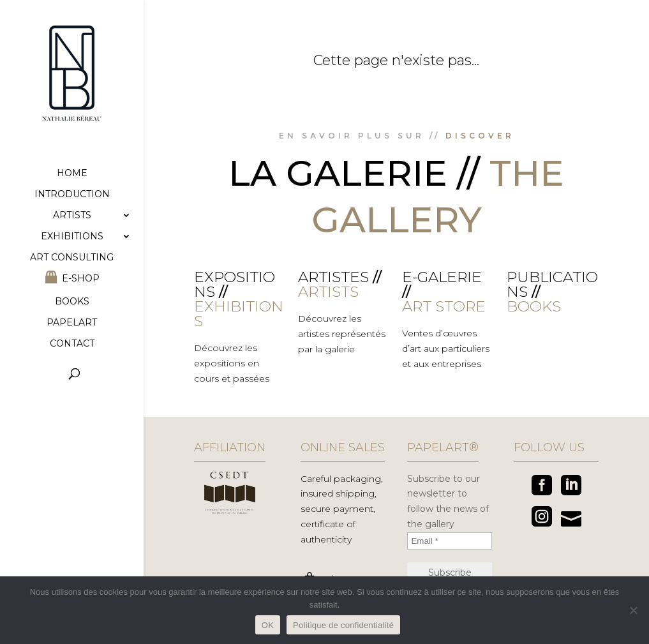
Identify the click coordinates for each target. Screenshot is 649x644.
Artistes (333, 277)
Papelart (72, 323)
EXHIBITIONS (238, 313)
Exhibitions (72, 237)
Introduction (72, 195)
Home (72, 173)
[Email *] (449, 541)
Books (72, 302)
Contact (72, 344)
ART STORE (444, 306)
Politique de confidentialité (343, 625)
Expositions (234, 284)
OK (268, 625)
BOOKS (534, 306)
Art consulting (72, 258)
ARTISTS (328, 292)
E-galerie (442, 277)
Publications (552, 284)
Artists (72, 216)
